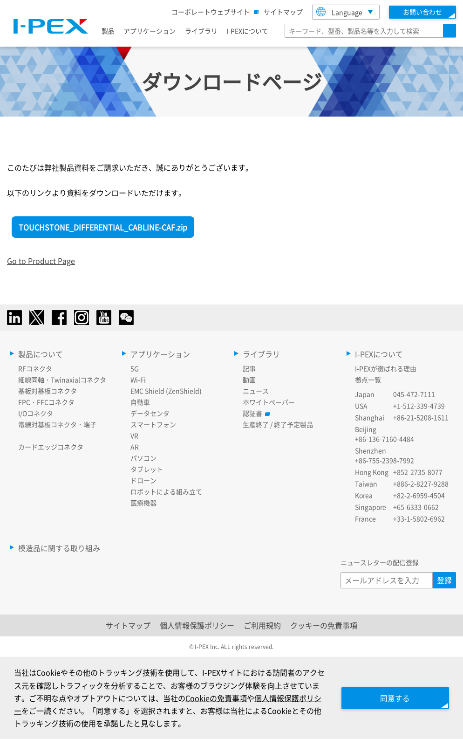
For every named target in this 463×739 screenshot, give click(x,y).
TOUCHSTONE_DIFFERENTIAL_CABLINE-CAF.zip (103, 227)
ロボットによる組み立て (166, 491)
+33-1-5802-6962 (419, 518)
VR (134, 435)
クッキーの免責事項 (323, 625)
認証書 (255, 413)
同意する (393, 697)
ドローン (143, 480)
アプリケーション (149, 31)
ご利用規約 (262, 625)
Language (339, 12)
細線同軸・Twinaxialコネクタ (62, 379)
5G (134, 368)
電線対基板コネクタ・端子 (57, 424)
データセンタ (150, 413)
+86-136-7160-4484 (384, 438)
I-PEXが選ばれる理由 (385, 368)
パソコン (143, 458)
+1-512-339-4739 (419, 405)
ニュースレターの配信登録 (379, 562)
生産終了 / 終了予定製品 (278, 424)
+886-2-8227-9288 (421, 483)
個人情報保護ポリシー (197, 625)
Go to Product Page (41, 260)
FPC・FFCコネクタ (46, 402)
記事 (249, 368)
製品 (108, 31)
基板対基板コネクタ (47, 390)
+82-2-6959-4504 (419, 495)
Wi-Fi (138, 379)
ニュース (256, 390)
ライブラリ (201, 31)
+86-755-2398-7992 (384, 460)
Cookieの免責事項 (223, 697)
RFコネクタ (35, 368)
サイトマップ (283, 11)
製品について (40, 353)
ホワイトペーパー (269, 402)
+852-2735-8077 (418, 472)
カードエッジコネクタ (50, 446)
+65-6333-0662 (416, 506)
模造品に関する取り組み (59, 547)
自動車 (140, 402)
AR (134, 446)
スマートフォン (153, 424)
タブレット (146, 469)
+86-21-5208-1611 (421, 417)
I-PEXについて (247, 31)
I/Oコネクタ (35, 413)
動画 (249, 379)
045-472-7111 (414, 394)
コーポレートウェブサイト (212, 11)
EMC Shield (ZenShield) (166, 390)
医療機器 (143, 502)
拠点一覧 (368, 379)
